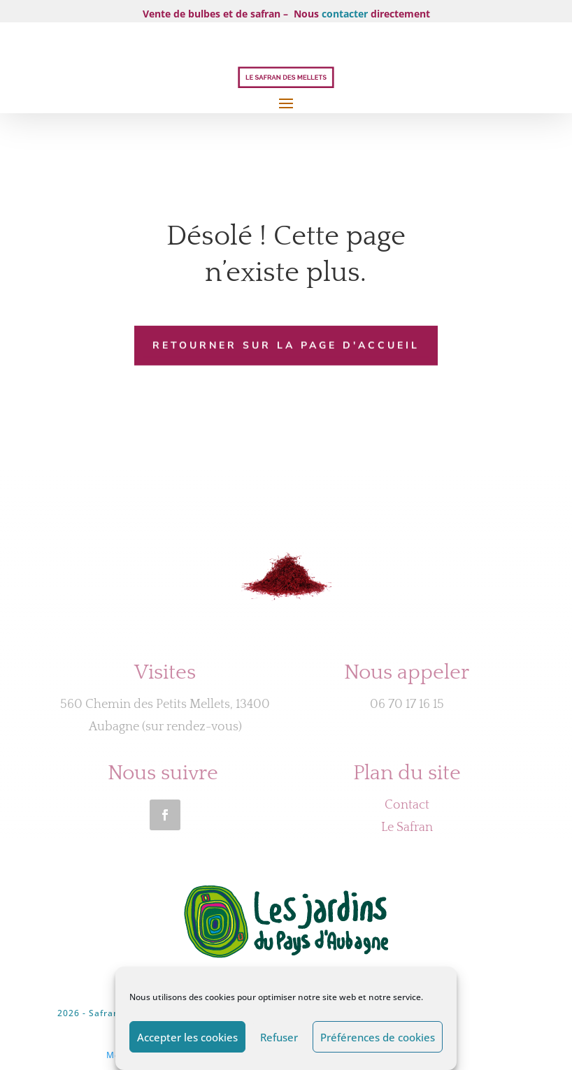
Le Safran (407, 827)
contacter (345, 13)
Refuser (279, 1037)
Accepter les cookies (187, 1037)
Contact (407, 805)
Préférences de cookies (377, 1037)
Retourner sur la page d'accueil (286, 345)
